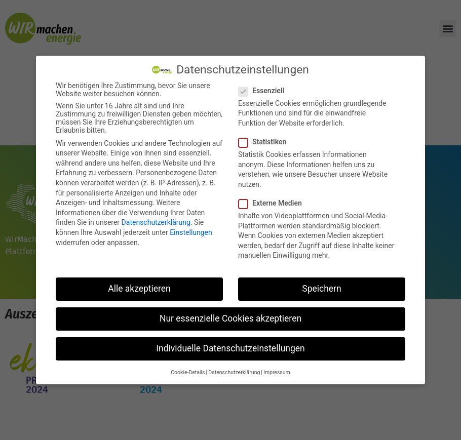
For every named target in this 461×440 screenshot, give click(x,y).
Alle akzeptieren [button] (139, 288)
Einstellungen (191, 231)
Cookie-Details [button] (188, 371)
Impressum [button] (276, 371)
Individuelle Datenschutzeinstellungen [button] (230, 347)
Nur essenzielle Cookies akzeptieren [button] (230, 317)
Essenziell (264, 89)
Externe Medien (273, 201)
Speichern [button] (321, 288)
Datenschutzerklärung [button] (234, 371)
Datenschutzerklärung (156, 221)
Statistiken (265, 140)
